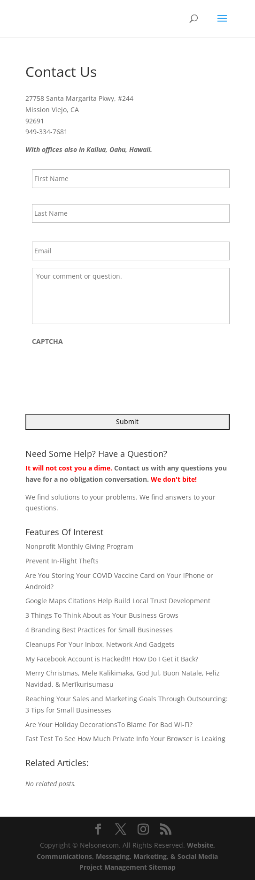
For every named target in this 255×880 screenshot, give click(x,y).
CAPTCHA (47, 341)
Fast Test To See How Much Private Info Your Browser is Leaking (125, 738)
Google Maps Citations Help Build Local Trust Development (117, 600)
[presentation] (103, 369)
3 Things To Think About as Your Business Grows (101, 615)
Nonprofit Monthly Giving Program (79, 546)
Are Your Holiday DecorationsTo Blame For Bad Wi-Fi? (109, 724)
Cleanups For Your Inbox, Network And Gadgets (100, 644)
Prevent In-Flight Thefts (62, 560)
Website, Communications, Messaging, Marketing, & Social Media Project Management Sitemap (127, 856)
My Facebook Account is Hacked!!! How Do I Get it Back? (111, 658)
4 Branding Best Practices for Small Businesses (99, 629)
